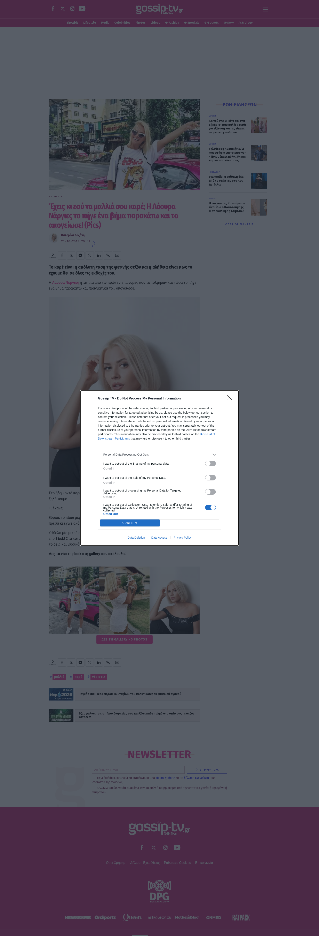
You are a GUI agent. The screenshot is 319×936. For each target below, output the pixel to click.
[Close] (230, 399)
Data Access (159, 537)
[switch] (210, 463)
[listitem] (159, 454)
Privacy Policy (182, 537)
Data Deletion (136, 537)
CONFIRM (130, 523)
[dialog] (160, 468)
